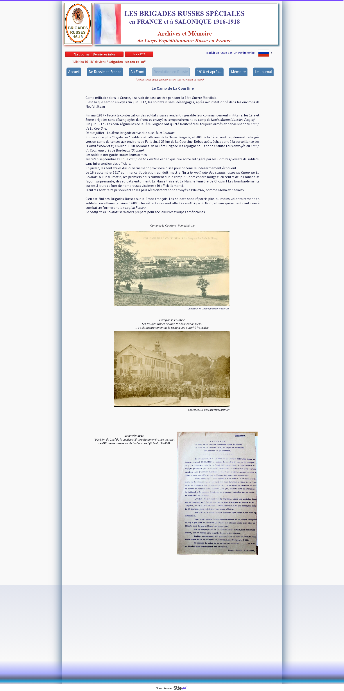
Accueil (74, 71)
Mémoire (238, 71)
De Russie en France (105, 71)
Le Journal (263, 71)
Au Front (138, 71)
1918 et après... (209, 71)
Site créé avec (173, 688)
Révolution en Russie (171, 71)
